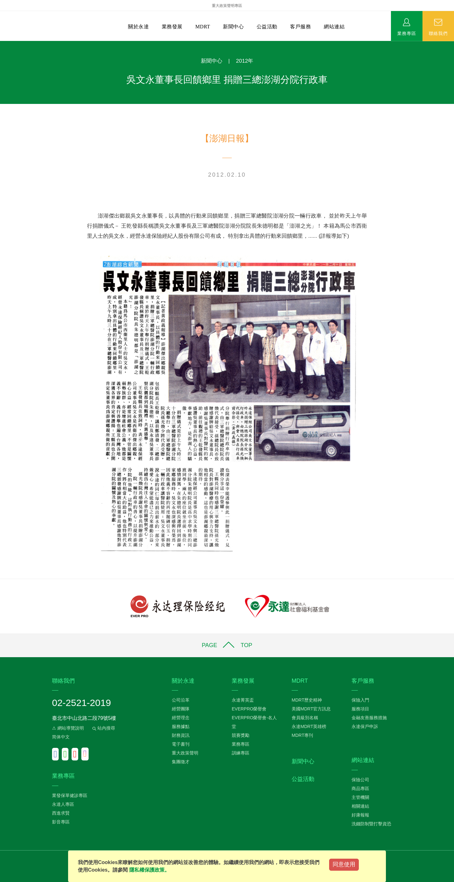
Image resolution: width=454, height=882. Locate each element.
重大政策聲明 (185, 752)
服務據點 (180, 726)
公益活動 (267, 26)
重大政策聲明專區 (227, 5)
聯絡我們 (438, 33)
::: (2, 44)
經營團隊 (180, 708)
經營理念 (180, 717)
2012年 (244, 61)
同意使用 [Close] (344, 864)
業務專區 (406, 33)
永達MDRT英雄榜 (309, 726)
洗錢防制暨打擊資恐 (371, 823)
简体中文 (61, 736)
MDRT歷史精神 (307, 700)
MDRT (202, 26)
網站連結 (334, 26)
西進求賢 (61, 813)
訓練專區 (240, 752)
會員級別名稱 (305, 717)
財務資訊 (180, 735)
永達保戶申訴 (365, 726)
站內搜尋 (103, 728)
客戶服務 (300, 26)
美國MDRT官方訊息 (311, 708)
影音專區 (61, 821)
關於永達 (138, 26)
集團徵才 (180, 761)
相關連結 (360, 806)
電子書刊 (180, 744)
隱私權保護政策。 (149, 870)
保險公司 (360, 779)
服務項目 (360, 708)
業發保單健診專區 (69, 795)
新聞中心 (233, 26)
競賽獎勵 (240, 735)
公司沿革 (180, 700)
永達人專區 (63, 804)
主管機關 (360, 797)
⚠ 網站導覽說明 (68, 728)
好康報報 (360, 814)
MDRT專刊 (302, 735)
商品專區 (360, 788)
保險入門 (360, 700)
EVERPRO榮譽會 (249, 708)
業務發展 (172, 26)
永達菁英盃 (243, 700)
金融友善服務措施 (369, 717)
